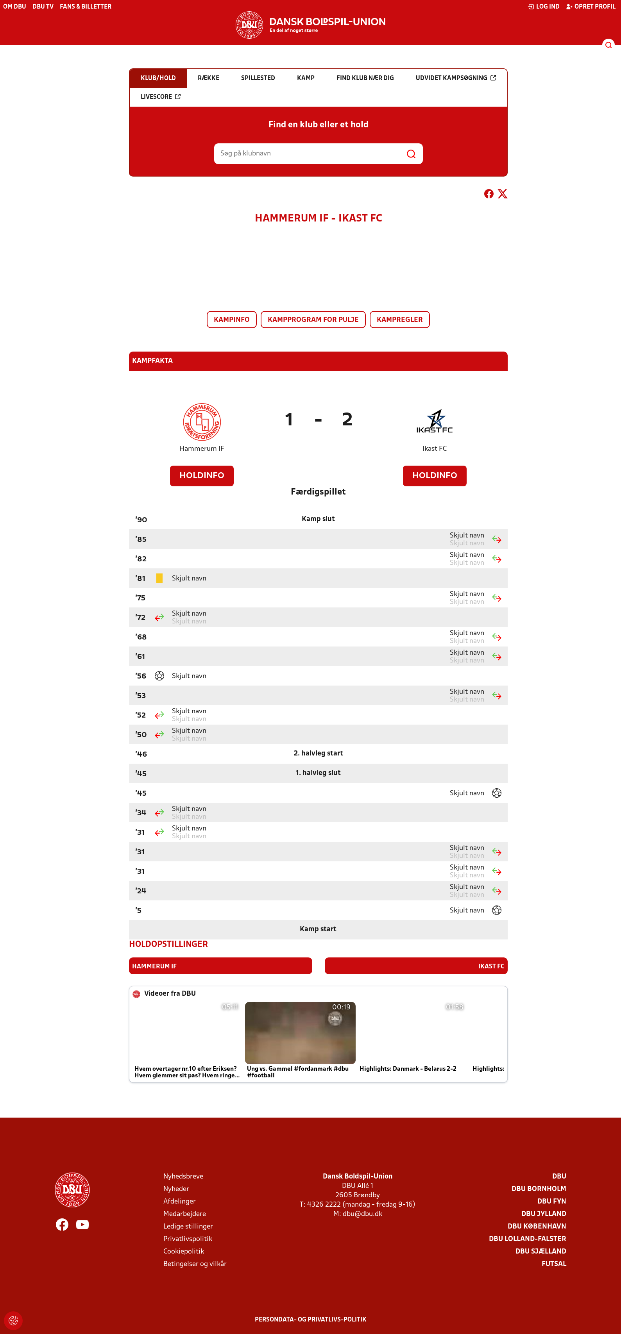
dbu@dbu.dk (362, 1214)
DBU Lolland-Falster (527, 1239)
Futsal (554, 1264)
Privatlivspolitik (187, 1239)
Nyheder (176, 1189)
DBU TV (43, 7)
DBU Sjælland (540, 1251)
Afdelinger (179, 1201)
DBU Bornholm (539, 1189)
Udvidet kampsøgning (456, 78)
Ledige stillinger (188, 1226)
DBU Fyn (551, 1201)
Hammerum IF (201, 449)
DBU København (537, 1226)
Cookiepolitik (183, 1251)
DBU (559, 1176)
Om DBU (14, 7)
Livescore (161, 97)
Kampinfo (232, 320)
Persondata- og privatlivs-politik (311, 1319)
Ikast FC (434, 449)
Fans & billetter (85, 7)
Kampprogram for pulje (313, 320)
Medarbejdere (184, 1214)
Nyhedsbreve (183, 1176)
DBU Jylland (543, 1214)
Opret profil (591, 6)
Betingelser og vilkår (195, 1264)
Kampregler (400, 320)
